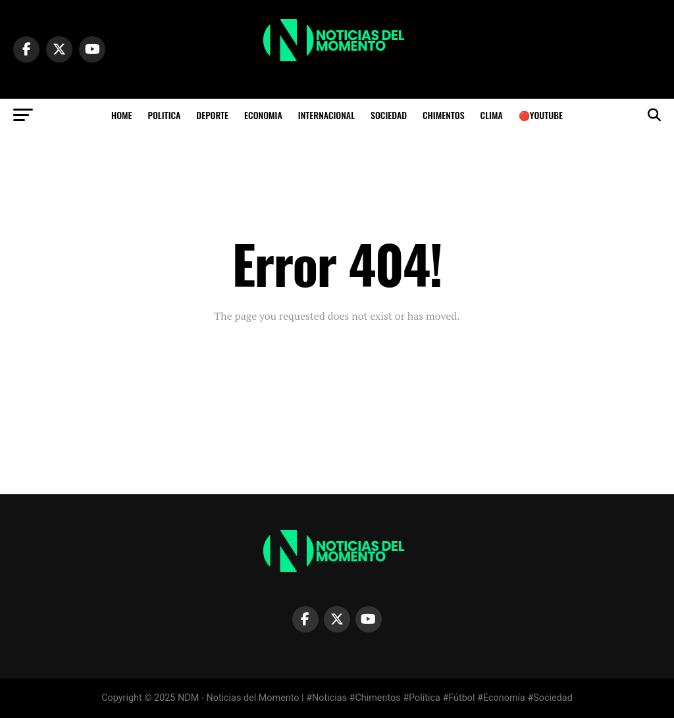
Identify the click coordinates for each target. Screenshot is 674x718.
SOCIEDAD (389, 115)
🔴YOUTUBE (541, 115)
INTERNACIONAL (326, 115)
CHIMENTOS (444, 115)
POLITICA (164, 115)
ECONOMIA (263, 115)
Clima (491, 115)
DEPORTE (212, 115)
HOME (121, 115)
